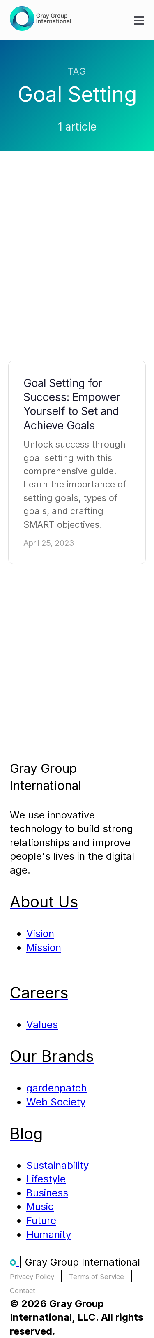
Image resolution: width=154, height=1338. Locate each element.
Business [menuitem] (47, 1193)
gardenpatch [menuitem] (56, 1088)
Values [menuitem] (42, 1024)
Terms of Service (96, 1277)
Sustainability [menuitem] (57, 1165)
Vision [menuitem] (40, 933)
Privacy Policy (32, 1277)
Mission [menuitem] (43, 947)
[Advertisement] (77, 263)
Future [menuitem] (41, 1220)
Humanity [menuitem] (48, 1234)
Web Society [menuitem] (55, 1102)
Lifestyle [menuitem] (46, 1179)
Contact (22, 1291)
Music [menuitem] (40, 1206)
